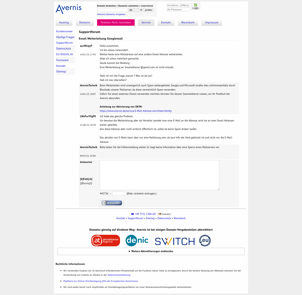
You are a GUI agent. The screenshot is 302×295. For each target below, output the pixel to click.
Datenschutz (63, 48)
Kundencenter (64, 31)
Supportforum (64, 42)
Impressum (211, 22)
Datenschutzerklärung (119, 274)
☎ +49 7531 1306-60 (143, 214)
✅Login (195, 6)
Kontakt (166, 22)
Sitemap (61, 71)
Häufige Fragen (65, 37)
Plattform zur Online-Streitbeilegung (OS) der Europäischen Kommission (100, 281)
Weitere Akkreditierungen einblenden (152, 251)
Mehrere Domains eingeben (111, 14)
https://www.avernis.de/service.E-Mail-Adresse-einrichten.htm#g (136, 111)
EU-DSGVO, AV (64, 54)
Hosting (64, 22)
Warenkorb (188, 22)
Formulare (62, 60)
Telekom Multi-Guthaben (116, 22)
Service (146, 22)
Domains (84, 22)
